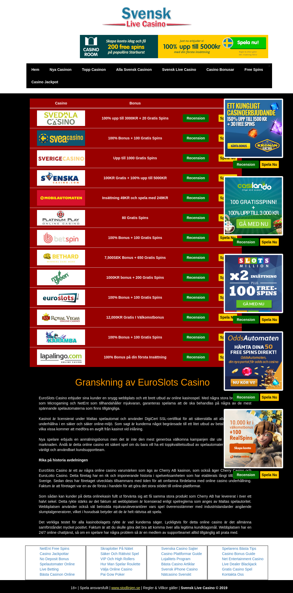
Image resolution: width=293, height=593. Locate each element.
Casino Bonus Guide (238, 554)
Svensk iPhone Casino (179, 569)
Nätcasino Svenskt (176, 574)
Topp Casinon (94, 69)
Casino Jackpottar (54, 554)
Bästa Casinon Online (57, 574)
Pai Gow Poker (113, 574)
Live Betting (49, 569)
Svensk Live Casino (179, 69)
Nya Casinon (61, 69)
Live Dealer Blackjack (239, 564)
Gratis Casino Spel (237, 569)
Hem (35, 69)
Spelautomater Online (57, 564)
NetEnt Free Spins (54, 548)
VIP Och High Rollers (118, 559)
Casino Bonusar (220, 69)
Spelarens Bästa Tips (239, 548)
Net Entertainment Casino (243, 559)
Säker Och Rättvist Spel (120, 554)
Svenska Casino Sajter (179, 548)
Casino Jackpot (45, 82)
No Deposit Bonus (54, 559)
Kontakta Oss (233, 574)
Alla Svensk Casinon (134, 69)
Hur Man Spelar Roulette (120, 564)
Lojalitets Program (176, 559)
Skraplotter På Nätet (117, 548)
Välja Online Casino (116, 569)
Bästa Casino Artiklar (178, 564)
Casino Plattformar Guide (181, 554)
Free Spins (254, 69)
